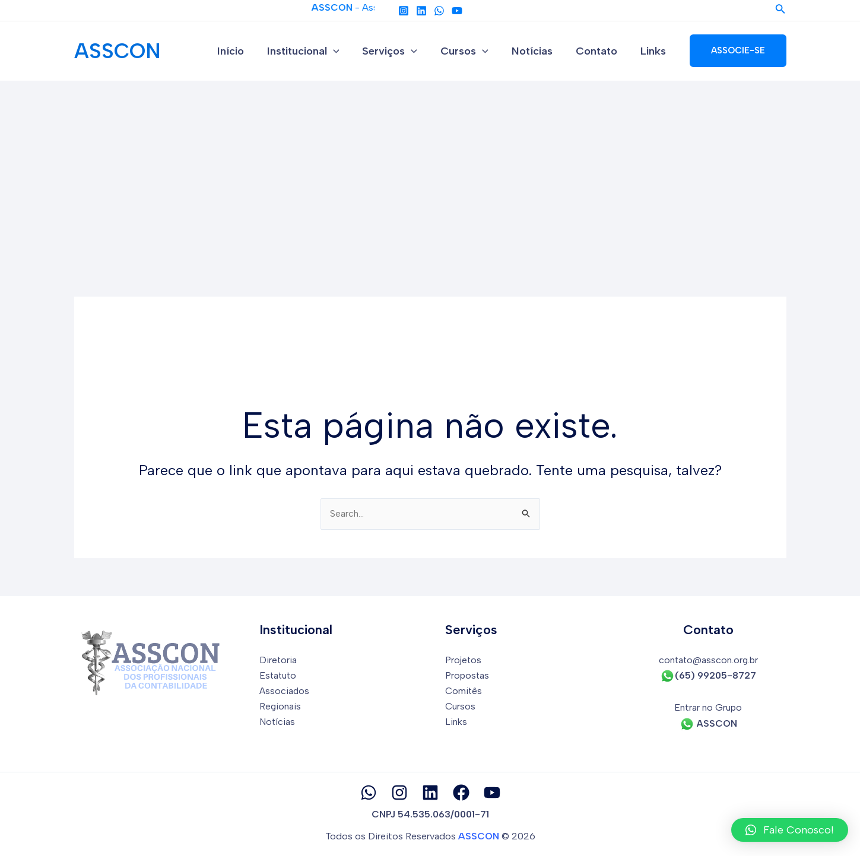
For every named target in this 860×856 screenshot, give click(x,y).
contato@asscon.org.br (708, 660)
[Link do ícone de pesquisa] (780, 10)
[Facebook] (461, 792)
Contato (599, 51)
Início (242, 51)
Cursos (471, 51)
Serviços (398, 51)
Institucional (313, 51)
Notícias (536, 51)
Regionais (280, 706)
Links (654, 51)
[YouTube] (457, 10)
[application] (343, 51)
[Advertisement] (430, 170)
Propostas (467, 675)
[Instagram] (403, 10)
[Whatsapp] (368, 792)
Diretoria (278, 660)
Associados (284, 690)
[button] (789, 830)
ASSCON (117, 51)
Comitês (464, 690)
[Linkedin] (421, 10)
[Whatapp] (439, 10)
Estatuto (278, 675)
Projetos (463, 660)
